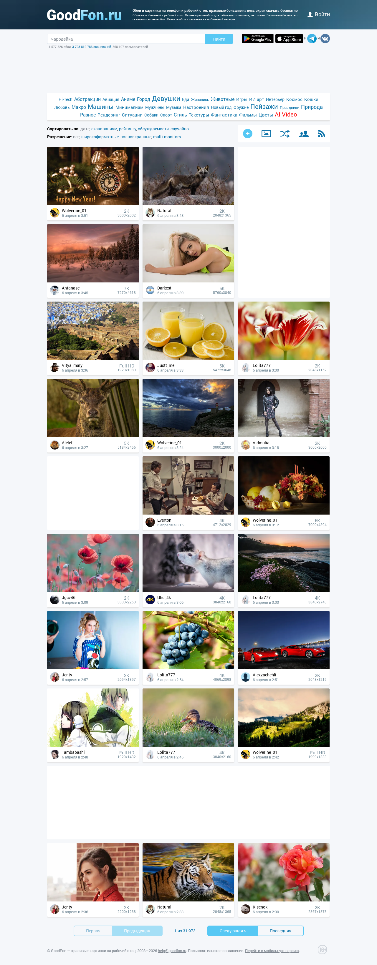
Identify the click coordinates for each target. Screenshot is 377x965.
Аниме (128, 99)
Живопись (200, 99)
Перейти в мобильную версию (272, 950)
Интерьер (275, 99)
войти (318, 14)
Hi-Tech (65, 99)
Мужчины (154, 107)
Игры (241, 99)
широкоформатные (100, 136)
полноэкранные (135, 136)
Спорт (166, 115)
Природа (312, 107)
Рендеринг (108, 115)
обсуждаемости (153, 129)
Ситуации (132, 115)
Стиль (180, 115)
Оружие (241, 107)
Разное (88, 115)
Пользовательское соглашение (215, 950)
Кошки (311, 99)
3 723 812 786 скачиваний (91, 46)
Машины (101, 106)
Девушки (166, 98)
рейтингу (127, 129)
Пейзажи (264, 106)
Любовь (62, 107)
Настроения (196, 107)
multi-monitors (167, 136)
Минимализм (129, 107)
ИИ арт (256, 99)
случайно (180, 129)
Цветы (266, 115)
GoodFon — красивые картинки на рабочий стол (93, 950)
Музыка (173, 107)
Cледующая (233, 931)
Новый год (221, 107)
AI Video (286, 114)
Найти (219, 38)
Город (143, 99)
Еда (185, 99)
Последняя (280, 931)
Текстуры (199, 115)
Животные (222, 99)
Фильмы (248, 115)
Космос (294, 99)
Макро (79, 107)
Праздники (289, 107)
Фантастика (224, 115)
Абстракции (87, 99)
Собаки (151, 115)
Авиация (110, 99)
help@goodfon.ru (172, 950)
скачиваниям (104, 129)
